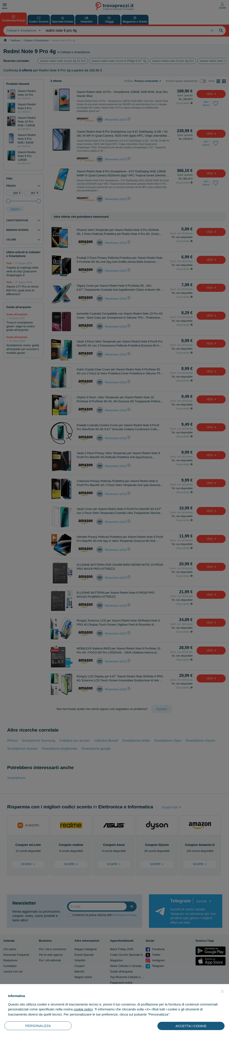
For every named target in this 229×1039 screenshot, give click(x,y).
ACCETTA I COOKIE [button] (191, 1026)
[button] (222, 991)
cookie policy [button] (83, 1009)
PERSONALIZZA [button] (38, 1026)
